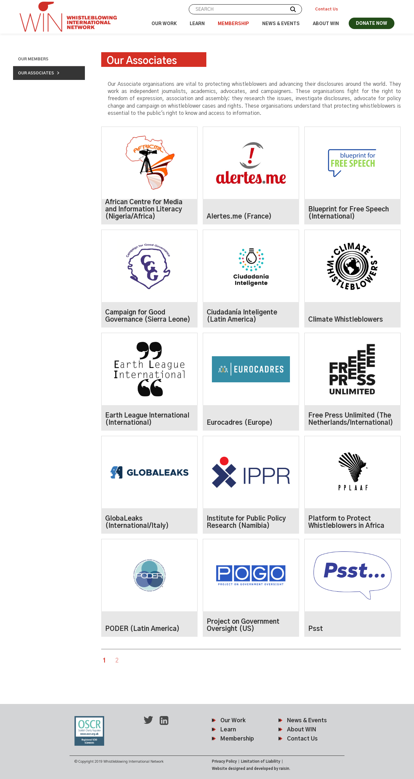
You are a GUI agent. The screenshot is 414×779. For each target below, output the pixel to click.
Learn (197, 24)
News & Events (281, 24)
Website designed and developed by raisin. (251, 769)
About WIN (326, 24)
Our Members (33, 59)
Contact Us (326, 9)
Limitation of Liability (260, 761)
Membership (233, 24)
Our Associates (36, 73)
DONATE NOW (371, 24)
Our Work (164, 24)
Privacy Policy (224, 761)
